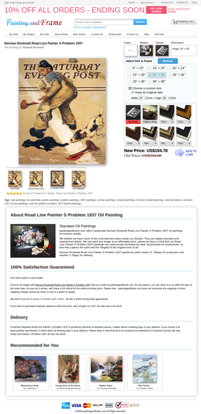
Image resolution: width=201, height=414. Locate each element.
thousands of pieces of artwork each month (41, 299)
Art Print (15, 188)
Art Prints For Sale (34, 21)
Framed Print (57, 188)
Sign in (8, 2)
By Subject (29, 34)
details (172, 11)
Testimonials (114, 34)
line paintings (33, 200)
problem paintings (69, 200)
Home (132, 2)
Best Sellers (79, 34)
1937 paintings (88, 200)
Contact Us (182, 2)
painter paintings (50, 200)
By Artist (13, 34)
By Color (44, 34)
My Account (148, 2)
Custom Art (167, 2)
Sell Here (159, 34)
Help (194, 2)
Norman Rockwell (33, 47)
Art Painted (78, 188)
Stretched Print (36, 188)
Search (140, 22)
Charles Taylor (146, 388)
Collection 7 (32, 388)
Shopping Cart (185, 21)
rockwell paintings (125, 200)
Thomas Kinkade (108, 388)
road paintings (18, 200)
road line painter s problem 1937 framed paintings (55, 203)
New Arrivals (61, 34)
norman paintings (106, 200)
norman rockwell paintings (150, 200)
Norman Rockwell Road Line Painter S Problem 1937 (43, 43)
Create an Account (24, 2)
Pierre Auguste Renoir (70, 388)
